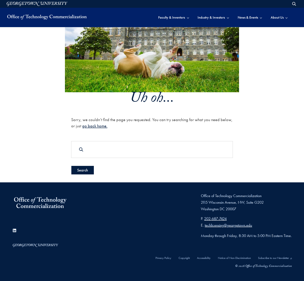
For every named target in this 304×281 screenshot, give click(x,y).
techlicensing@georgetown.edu (228, 225)
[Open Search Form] (294, 4)
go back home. (94, 126)
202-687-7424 (215, 218)
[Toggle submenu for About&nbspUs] (286, 17)
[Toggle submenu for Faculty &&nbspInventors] (188, 17)
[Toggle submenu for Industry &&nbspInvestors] (228, 17)
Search (82, 170)
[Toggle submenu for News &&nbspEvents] (261, 17)
